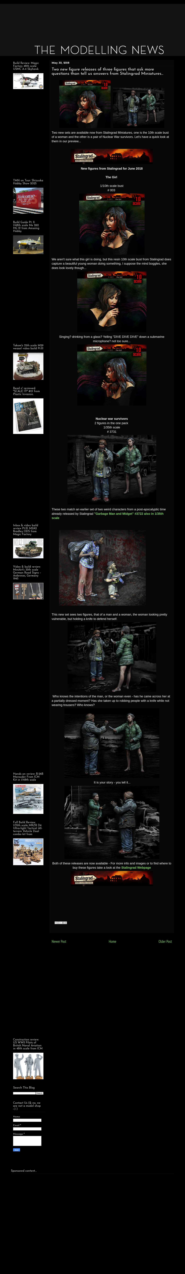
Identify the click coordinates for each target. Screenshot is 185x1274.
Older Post (165, 941)
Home (112, 941)
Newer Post (59, 941)
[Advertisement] (88, 22)
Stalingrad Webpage (136, 867)
